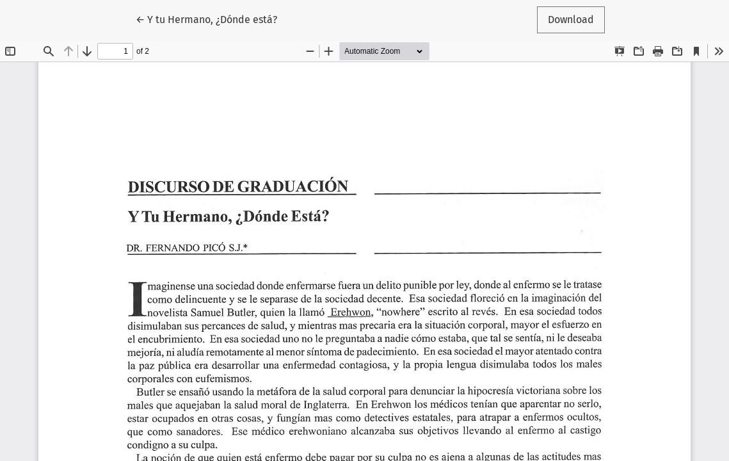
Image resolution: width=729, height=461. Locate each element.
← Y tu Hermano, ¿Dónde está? (206, 19)
